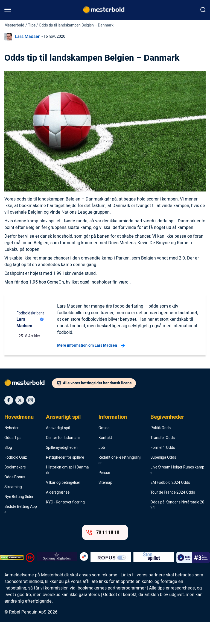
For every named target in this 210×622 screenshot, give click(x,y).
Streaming (13, 487)
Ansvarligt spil (63, 417)
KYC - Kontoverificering (65, 502)
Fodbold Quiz (15, 457)
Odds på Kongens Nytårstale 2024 (177, 505)
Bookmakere (15, 467)
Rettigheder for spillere (65, 457)
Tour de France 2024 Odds (172, 492)
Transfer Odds (162, 438)
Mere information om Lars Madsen (91, 345)
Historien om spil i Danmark (67, 470)
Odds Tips (12, 438)
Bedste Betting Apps (20, 509)
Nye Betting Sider (18, 497)
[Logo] (28, 383)
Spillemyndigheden (62, 447)
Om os (103, 428)
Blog (8, 447)
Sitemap (105, 482)
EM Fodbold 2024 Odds (170, 482)
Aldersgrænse (57, 492)
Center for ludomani (63, 438)
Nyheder (11, 428)
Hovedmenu (19, 417)
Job (101, 447)
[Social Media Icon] (8, 400)
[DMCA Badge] (12, 557)
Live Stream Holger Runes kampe (177, 470)
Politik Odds (160, 428)
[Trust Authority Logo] (57, 557)
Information (112, 417)
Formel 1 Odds (162, 447)
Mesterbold (14, 25)
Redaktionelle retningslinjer (119, 460)
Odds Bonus (14, 477)
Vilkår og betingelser (63, 482)
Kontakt (105, 438)
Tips (32, 25)
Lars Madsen (27, 36)
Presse (104, 473)
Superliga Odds (163, 457)
